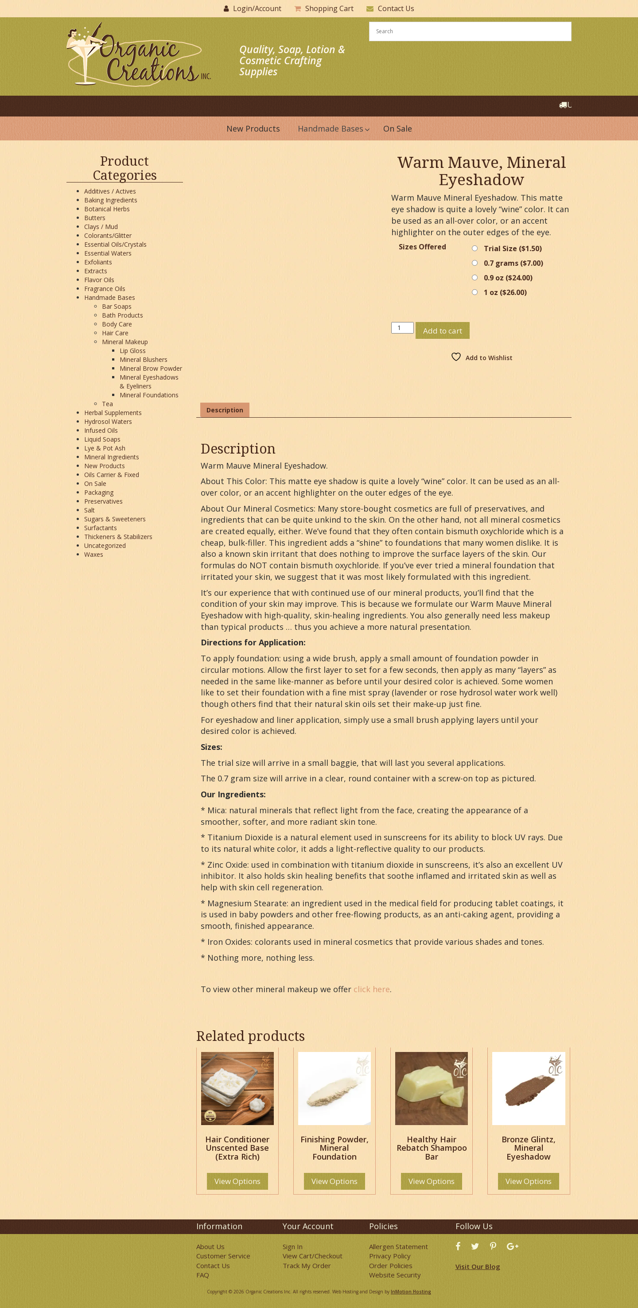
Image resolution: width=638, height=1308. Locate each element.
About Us (210, 1246)
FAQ (202, 1274)
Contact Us (396, 8)
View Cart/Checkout (312, 1255)
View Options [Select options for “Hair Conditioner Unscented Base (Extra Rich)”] (237, 1181)
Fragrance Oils (104, 288)
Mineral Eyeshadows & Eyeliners (149, 381)
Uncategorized (105, 545)
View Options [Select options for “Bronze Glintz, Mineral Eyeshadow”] (529, 1181)
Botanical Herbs (107, 209)
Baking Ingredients (110, 200)
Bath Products (122, 315)
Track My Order (307, 1265)
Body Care (117, 324)
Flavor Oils (99, 280)
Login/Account (257, 8)
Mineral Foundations (149, 395)
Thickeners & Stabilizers (118, 536)
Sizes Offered (422, 247)
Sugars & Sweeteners (115, 519)
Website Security (395, 1274)
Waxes (93, 554)
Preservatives (103, 501)
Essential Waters (108, 253)
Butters (94, 217)
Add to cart (442, 331)
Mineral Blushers (143, 359)
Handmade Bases (109, 297)
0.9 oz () (508, 278)
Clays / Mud (101, 226)
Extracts (95, 271)
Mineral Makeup (125, 342)
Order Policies (390, 1265)
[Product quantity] (402, 328)
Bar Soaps (117, 306)
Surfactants (100, 528)
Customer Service (223, 1255)
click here (372, 989)
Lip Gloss (133, 350)
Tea (107, 404)
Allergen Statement (398, 1246)
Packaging (98, 492)
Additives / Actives (110, 191)
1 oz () (505, 292)
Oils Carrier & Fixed (111, 474)
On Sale (95, 483)
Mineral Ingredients (111, 457)
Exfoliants (98, 262)
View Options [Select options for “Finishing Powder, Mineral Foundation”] (334, 1181)
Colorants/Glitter (108, 235)
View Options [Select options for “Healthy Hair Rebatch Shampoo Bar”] (431, 1181)
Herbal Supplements (113, 412)
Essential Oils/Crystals (115, 244)
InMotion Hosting (411, 1292)
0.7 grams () (513, 263)
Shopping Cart (329, 8)
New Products (104, 466)
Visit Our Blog (477, 1266)
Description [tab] (224, 410)
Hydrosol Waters (108, 421)
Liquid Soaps (102, 439)
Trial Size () (513, 248)
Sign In (293, 1246)
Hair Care (115, 333)
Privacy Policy (390, 1255)
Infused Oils (101, 430)
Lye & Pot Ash (104, 448)
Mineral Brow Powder (151, 368)
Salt (89, 510)
